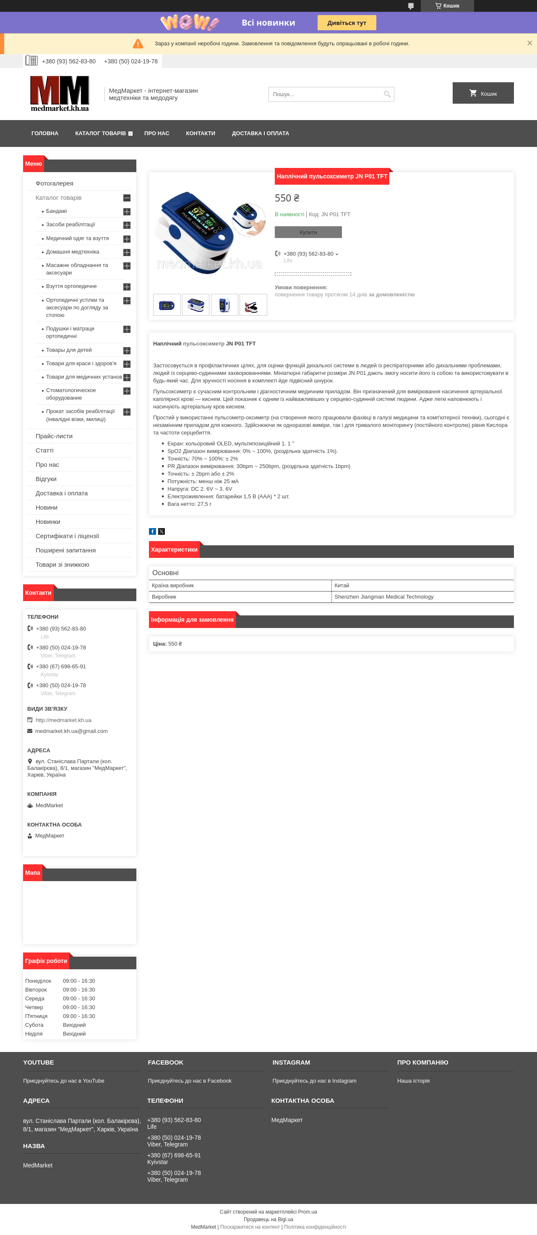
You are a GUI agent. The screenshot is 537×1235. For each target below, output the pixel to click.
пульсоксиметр (203, 343)
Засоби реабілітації (70, 224)
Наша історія (413, 1081)
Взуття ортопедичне (71, 286)
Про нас (156, 133)
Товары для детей (69, 350)
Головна (44, 133)
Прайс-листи (54, 436)
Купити (308, 232)
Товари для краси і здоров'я (81, 363)
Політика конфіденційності (315, 1227)
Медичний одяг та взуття (77, 238)
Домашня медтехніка (72, 252)
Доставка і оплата (260, 133)
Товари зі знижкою (62, 564)
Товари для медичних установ (84, 377)
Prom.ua (307, 1212)
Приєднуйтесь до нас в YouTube (63, 1081)
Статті (45, 450)
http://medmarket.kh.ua (63, 720)
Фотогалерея (54, 183)
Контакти (201, 133)
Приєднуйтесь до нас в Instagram (315, 1081)
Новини (46, 507)
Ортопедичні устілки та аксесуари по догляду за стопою (77, 307)
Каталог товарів (100, 133)
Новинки (48, 521)
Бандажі (56, 211)
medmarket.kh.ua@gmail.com (71, 731)
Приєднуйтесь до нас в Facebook (189, 1081)
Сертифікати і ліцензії (67, 535)
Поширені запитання (66, 550)
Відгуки (46, 478)
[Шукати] (387, 94)
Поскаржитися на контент (250, 1227)
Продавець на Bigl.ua (268, 1219)
